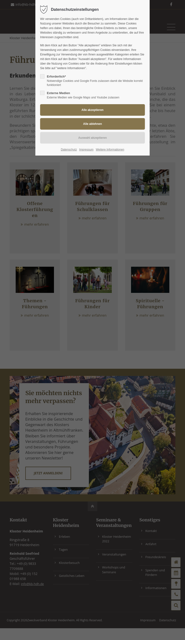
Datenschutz (69, 149)
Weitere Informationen (110, 149)
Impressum (86, 149)
